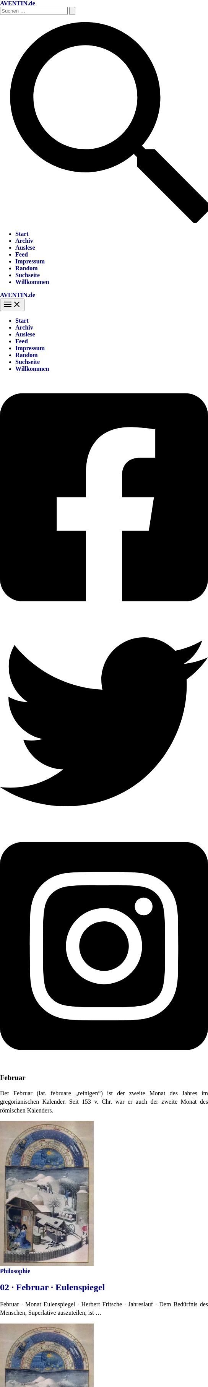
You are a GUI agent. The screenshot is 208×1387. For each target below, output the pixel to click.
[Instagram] (104, 1062)
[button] (104, 221)
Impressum (30, 261)
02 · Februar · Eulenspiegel (52, 1287)
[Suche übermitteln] (72, 11)
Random (26, 268)
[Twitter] (104, 823)
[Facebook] (104, 614)
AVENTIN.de (17, 3)
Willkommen (32, 282)
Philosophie (15, 1271)
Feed (21, 254)
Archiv (24, 240)
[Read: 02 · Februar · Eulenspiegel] (47, 1264)
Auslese (25, 247)
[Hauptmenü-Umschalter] (12, 305)
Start (22, 234)
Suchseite (27, 275)
